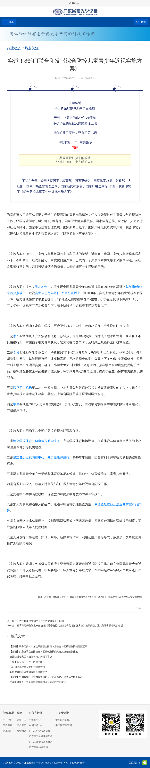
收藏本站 (74, 3)
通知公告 (21, 719)
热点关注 (32, 48)
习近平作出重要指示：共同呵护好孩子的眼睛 (40, 620)
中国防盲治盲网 (63, 725)
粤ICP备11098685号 (74, 762)
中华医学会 (35, 719)
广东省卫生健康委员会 (41, 736)
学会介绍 (7, 719)
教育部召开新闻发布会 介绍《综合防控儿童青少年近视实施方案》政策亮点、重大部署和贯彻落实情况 (70, 625)
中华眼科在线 (62, 719)
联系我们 (7, 730)
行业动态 (14, 48)
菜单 (11, 22)
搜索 (143, 22)
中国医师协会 (36, 725)
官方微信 (144, 762)
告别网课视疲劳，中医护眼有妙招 (27, 666)
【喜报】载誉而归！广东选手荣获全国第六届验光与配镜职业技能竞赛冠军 (48, 646)
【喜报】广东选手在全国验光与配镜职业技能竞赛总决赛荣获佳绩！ (45, 651)
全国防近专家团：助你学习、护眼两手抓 (31, 656)
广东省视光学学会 (31, 762)
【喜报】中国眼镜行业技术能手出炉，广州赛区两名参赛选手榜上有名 (46, 677)
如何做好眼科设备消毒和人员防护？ (28, 672)
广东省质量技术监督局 (41, 741)
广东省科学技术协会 (39, 730)
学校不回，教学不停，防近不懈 (26, 661)
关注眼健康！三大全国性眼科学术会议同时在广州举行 (38, 682)
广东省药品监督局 (38, 747)
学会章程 (7, 725)
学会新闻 (21, 725)
